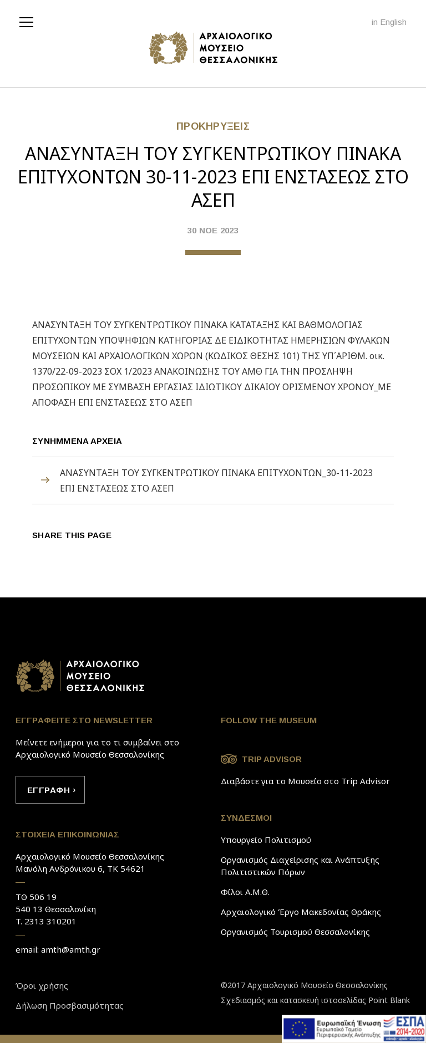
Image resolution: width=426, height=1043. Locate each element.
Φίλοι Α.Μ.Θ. (245, 891)
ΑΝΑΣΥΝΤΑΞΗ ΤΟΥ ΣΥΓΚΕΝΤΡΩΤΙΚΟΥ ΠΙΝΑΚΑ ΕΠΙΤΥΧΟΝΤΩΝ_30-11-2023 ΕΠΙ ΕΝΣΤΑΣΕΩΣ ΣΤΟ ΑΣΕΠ (216, 480)
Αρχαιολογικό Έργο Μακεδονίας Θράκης (301, 911)
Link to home (81, 676)
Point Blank (389, 1000)
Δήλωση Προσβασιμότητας (70, 1005)
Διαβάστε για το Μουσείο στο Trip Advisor (305, 780)
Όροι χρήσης (42, 985)
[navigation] (29, 21)
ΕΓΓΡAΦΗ (48, 790)
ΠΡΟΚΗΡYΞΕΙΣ (213, 126)
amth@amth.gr (70, 949)
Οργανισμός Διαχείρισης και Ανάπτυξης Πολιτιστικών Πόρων (300, 865)
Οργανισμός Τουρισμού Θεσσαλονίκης (295, 931)
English (393, 22)
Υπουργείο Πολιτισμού (266, 839)
